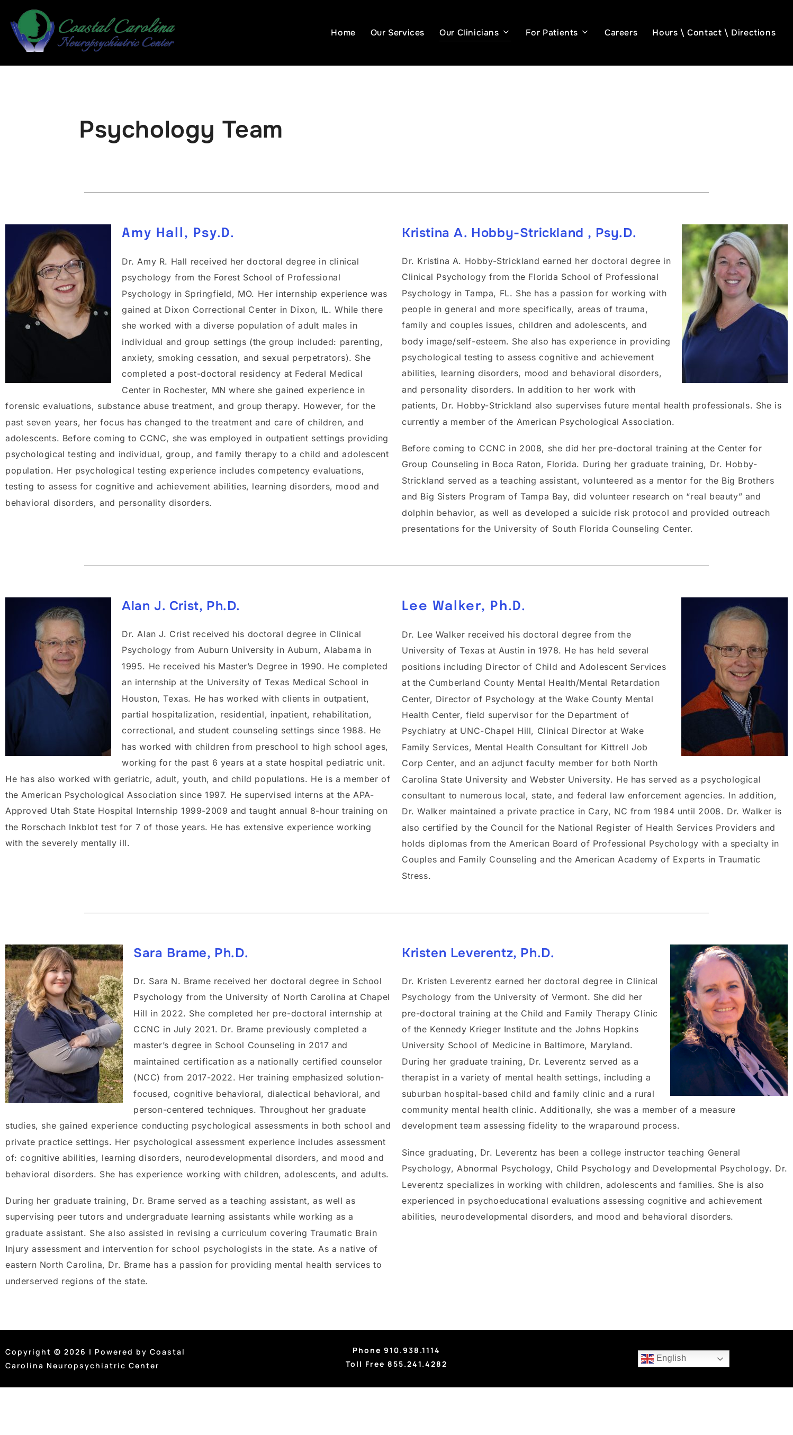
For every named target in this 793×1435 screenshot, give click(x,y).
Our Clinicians (474, 32)
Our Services (398, 32)
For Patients (558, 32)
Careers (621, 32)
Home (343, 32)
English (663, 1358)
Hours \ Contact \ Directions (714, 32)
